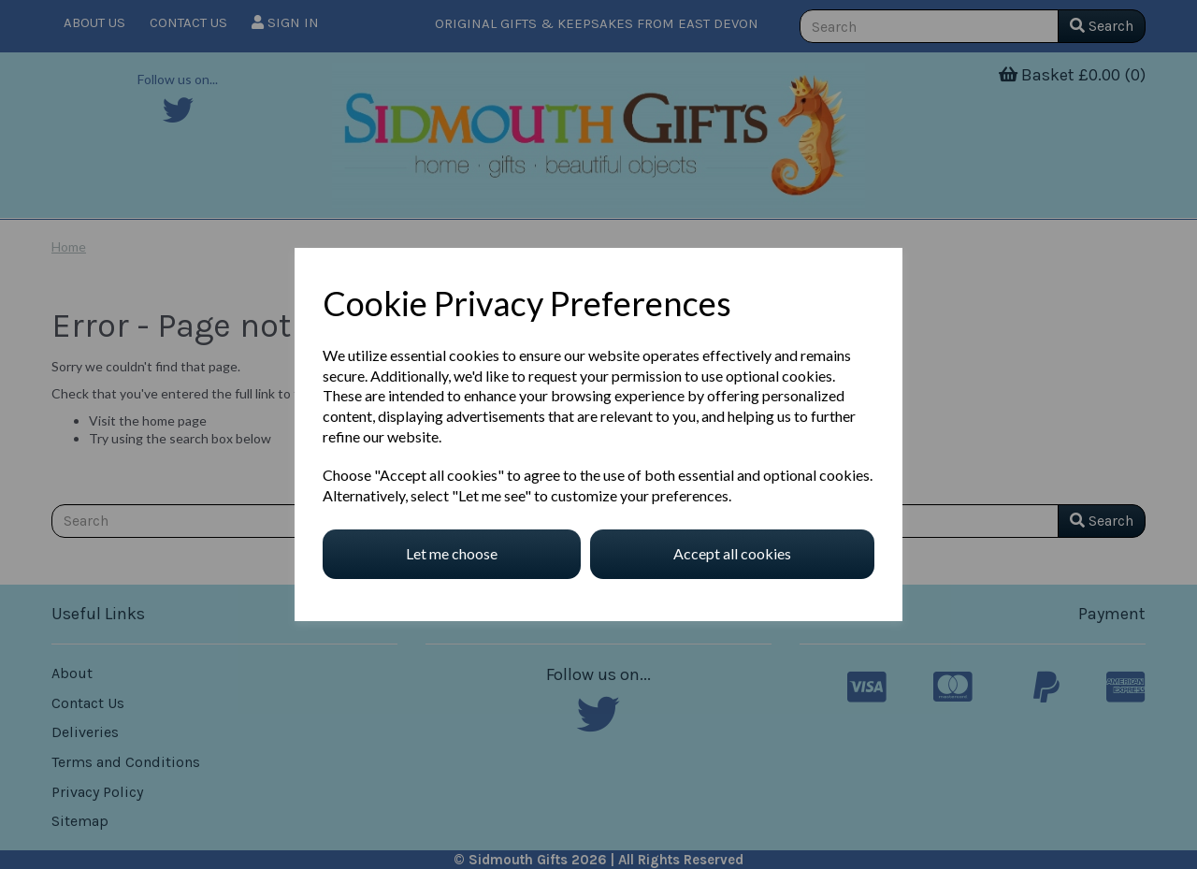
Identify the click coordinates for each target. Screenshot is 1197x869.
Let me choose (452, 553)
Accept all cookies (732, 553)
